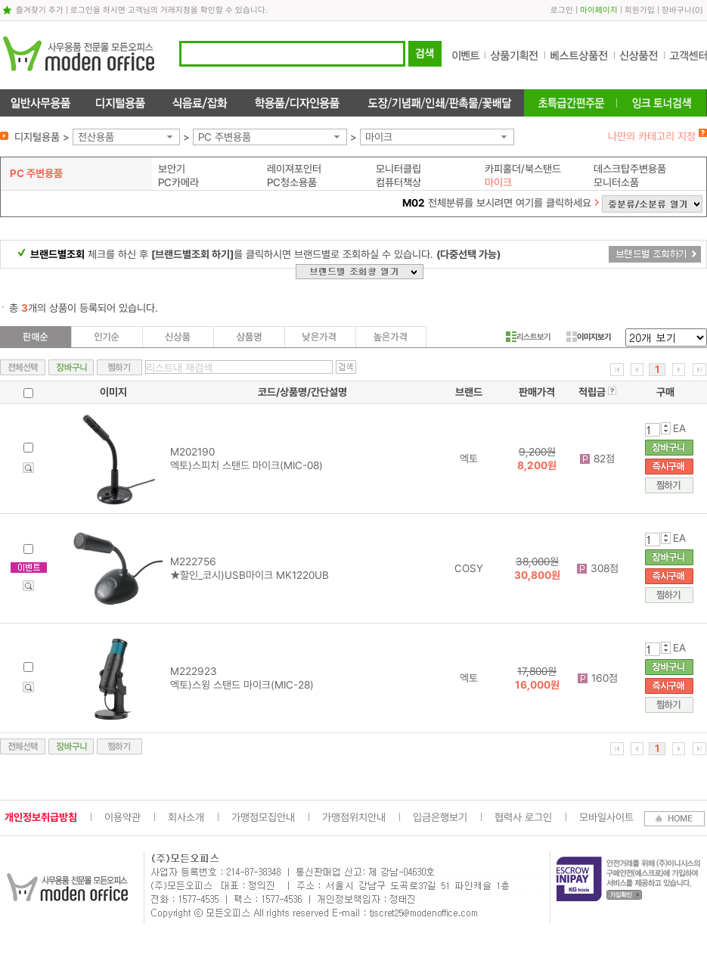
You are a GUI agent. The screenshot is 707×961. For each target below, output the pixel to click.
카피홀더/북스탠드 (523, 169)
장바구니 (677, 10)
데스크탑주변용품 (630, 169)
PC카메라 (178, 182)
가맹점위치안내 (354, 817)
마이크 (378, 137)
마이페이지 (599, 10)
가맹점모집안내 (263, 817)
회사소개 (186, 817)
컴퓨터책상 (398, 182)
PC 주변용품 (224, 137)
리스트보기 (528, 336)
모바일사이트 (606, 817)
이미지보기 (588, 336)
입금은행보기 (440, 817)
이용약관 (122, 817)
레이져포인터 (294, 169)
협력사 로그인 (523, 817)
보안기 (171, 169)
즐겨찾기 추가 (40, 10)
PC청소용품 (292, 182)
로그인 (561, 10)
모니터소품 (616, 182)
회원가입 (640, 10)
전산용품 (96, 137)
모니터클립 (398, 169)
